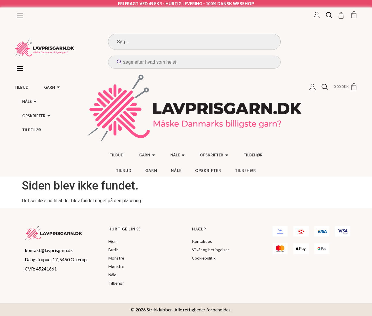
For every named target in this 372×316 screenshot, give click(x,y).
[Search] (194, 42)
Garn (151, 170)
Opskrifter (208, 170)
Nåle (176, 170)
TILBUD (124, 170)
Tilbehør (245, 170)
